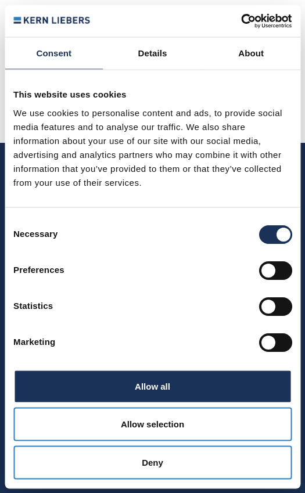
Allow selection (152, 424)
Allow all (152, 386)
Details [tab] (152, 53)
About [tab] (251, 53)
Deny (152, 462)
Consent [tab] (53, 53)
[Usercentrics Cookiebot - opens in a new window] (241, 20)
